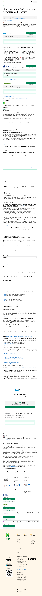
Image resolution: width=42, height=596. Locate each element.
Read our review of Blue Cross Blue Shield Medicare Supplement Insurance (19, 336)
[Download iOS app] (8, 560)
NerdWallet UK (27, 589)
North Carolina (6, 299)
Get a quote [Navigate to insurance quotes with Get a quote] (30, 32)
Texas (5, 304)
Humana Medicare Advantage (9, 96)
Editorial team (19, 548)
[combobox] (20, 42)
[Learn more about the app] (9, 556)
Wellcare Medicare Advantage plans (10, 363)
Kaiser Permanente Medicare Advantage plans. (12, 361)
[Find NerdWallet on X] (28, 559)
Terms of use (32, 535)
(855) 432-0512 (30, 36)
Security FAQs (26, 536)
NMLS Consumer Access (20, 569)
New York (5, 298)
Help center (25, 535)
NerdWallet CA (20, 591)
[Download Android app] (9, 565)
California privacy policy (32, 541)
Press (18, 549)
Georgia (5, 294)
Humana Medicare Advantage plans (10, 359)
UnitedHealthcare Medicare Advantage (10, 79)
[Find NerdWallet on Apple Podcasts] (34, 559)
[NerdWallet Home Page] (5, 2)
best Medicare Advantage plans (21, 98)
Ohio (4, 300)
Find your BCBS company (8, 343)
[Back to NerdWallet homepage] (3, 5)
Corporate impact (18, 540)
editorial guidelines (12, 466)
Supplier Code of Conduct (33, 537)
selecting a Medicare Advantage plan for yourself (25, 367)
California (5, 291)
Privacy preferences (32, 543)
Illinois (5, 295)
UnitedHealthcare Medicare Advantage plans (11, 362)
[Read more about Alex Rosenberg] (21, 439)
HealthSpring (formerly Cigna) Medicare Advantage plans (14, 358)
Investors (18, 552)
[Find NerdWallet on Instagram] (32, 559)
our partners (16, 18)
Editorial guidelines (18, 544)
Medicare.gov (24, 383)
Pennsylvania (6, 301)
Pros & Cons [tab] (12, 411)
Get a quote (8, 499)
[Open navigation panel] (1, 2)
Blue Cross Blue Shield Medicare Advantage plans (12, 357)
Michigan (5, 296)
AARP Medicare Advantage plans (9, 353)
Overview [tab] (7, 411)
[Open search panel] (32, 2)
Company (18, 535)
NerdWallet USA (20, 589)
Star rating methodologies (19, 546)
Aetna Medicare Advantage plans (9, 354)
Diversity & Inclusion (18, 542)
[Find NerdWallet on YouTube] (30, 559)
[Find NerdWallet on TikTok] (35, 559)
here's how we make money (22, 18)
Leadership (18, 536)
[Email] (6, 441)
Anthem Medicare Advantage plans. (10, 356)
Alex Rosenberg (9, 435)
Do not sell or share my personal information (32, 546)
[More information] (23, 67)
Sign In (35, 1)
